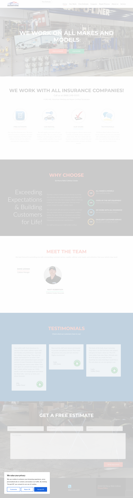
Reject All (27, 489)
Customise (13, 489)
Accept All (40, 489)
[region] (27, 483)
